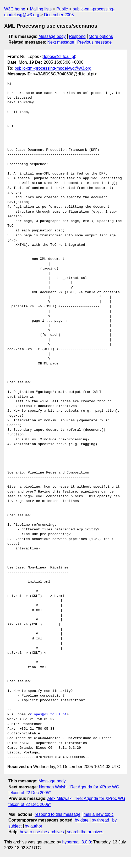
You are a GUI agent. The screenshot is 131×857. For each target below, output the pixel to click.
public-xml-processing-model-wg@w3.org (52, 68)
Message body (52, 36)
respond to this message (57, 814)
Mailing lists (41, 9)
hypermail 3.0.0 (76, 842)
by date (81, 820)
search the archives (85, 832)
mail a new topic (99, 814)
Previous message (94, 42)
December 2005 (59, 15)
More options (101, 36)
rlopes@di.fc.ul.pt (59, 56)
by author (33, 826)
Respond (77, 36)
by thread (100, 820)
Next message (60, 42)
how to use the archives (42, 832)
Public (62, 9)
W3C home (14, 9)
